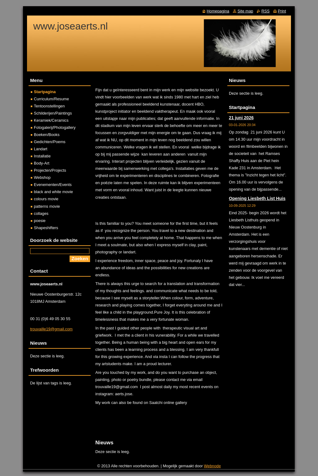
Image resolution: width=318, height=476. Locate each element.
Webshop (42, 177)
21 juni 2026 (241, 117)
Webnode (212, 466)
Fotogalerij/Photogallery (54, 127)
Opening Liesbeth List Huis (257, 198)
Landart (40, 149)
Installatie (42, 156)
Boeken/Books (47, 134)
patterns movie (47, 206)
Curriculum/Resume (51, 99)
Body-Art (41, 163)
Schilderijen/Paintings (53, 113)
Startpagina (45, 91)
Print (282, 11)
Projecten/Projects (50, 170)
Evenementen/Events (53, 184)
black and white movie (53, 191)
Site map (245, 11)
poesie (40, 220)
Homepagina (218, 11)
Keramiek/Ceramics (51, 120)
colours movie (46, 199)
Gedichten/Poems (50, 141)
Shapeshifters (46, 227)
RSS (265, 11)
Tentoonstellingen (49, 106)
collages (41, 213)
